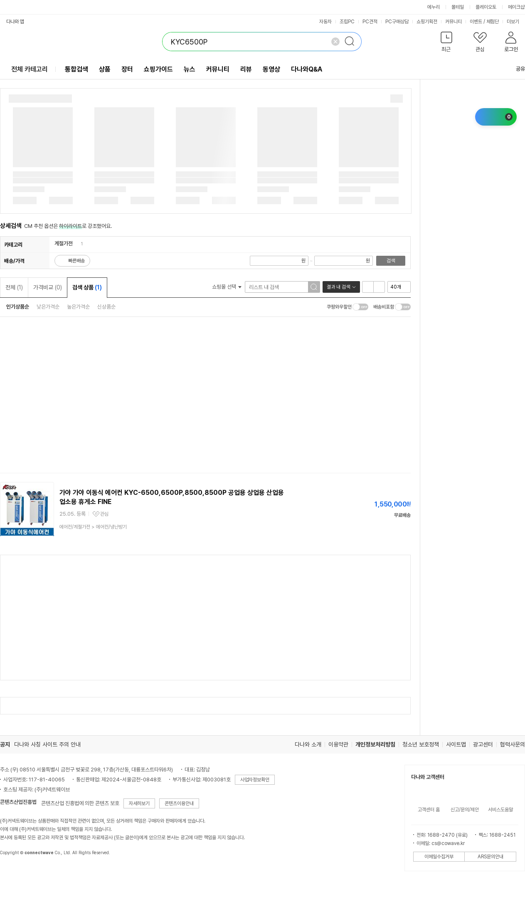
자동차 (325, 22)
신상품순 (106, 307)
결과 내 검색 (338, 287)
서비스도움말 (500, 810)
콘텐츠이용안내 (179, 803)
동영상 (271, 69)
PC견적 (369, 22)
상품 (105, 69)
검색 (391, 261)
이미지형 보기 (379, 287)
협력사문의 (512, 744)
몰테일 (457, 7)
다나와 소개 (308, 744)
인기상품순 (17, 307)
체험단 (492, 22)
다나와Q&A (306, 69)
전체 (14, 287)
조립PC (347, 22)
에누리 (433, 7)
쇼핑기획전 (427, 22)
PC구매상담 (397, 22)
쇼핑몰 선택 (227, 287)
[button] (446, 43)
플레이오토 (486, 7)
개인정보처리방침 (375, 744)
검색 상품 (87, 287)
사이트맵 (456, 744)
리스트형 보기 (367, 287)
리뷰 (246, 69)
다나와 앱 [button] (15, 22)
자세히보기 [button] (139, 803)
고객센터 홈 (429, 810)
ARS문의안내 (490, 857)
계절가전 (63, 243)
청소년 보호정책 (420, 744)
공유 (515, 68)
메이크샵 (516, 7)
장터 (127, 69)
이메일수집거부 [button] (439, 857)
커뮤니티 (453, 22)
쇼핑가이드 (158, 69)
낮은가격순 (48, 307)
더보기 (516, 22)
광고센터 (483, 744)
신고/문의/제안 (465, 810)
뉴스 (189, 69)
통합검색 (76, 69)
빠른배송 (76, 261)
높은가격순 (78, 307)
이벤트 (476, 22)
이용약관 (338, 744)
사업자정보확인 (254, 780)
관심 (104, 514)
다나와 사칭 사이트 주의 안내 (47, 744)
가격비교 (47, 287)
